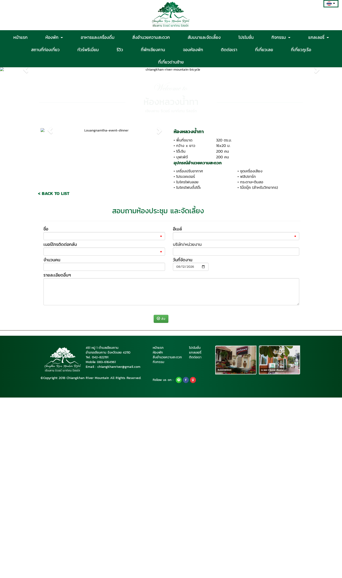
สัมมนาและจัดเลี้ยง (204, 37)
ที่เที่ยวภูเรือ (301, 49)
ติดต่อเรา (229, 49)
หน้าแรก (20, 37)
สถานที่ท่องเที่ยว (45, 49)
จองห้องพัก (193, 49)
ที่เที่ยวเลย (264, 49)
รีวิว (120, 49)
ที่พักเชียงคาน (153, 49)
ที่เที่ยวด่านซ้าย (171, 62)
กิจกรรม (280, 37)
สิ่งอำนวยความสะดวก (151, 37)
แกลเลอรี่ (318, 37)
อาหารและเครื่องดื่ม (97, 37)
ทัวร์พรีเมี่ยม (88, 49)
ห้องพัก (54, 37)
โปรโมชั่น (246, 37)
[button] (25, 145)
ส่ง (161, 499)
